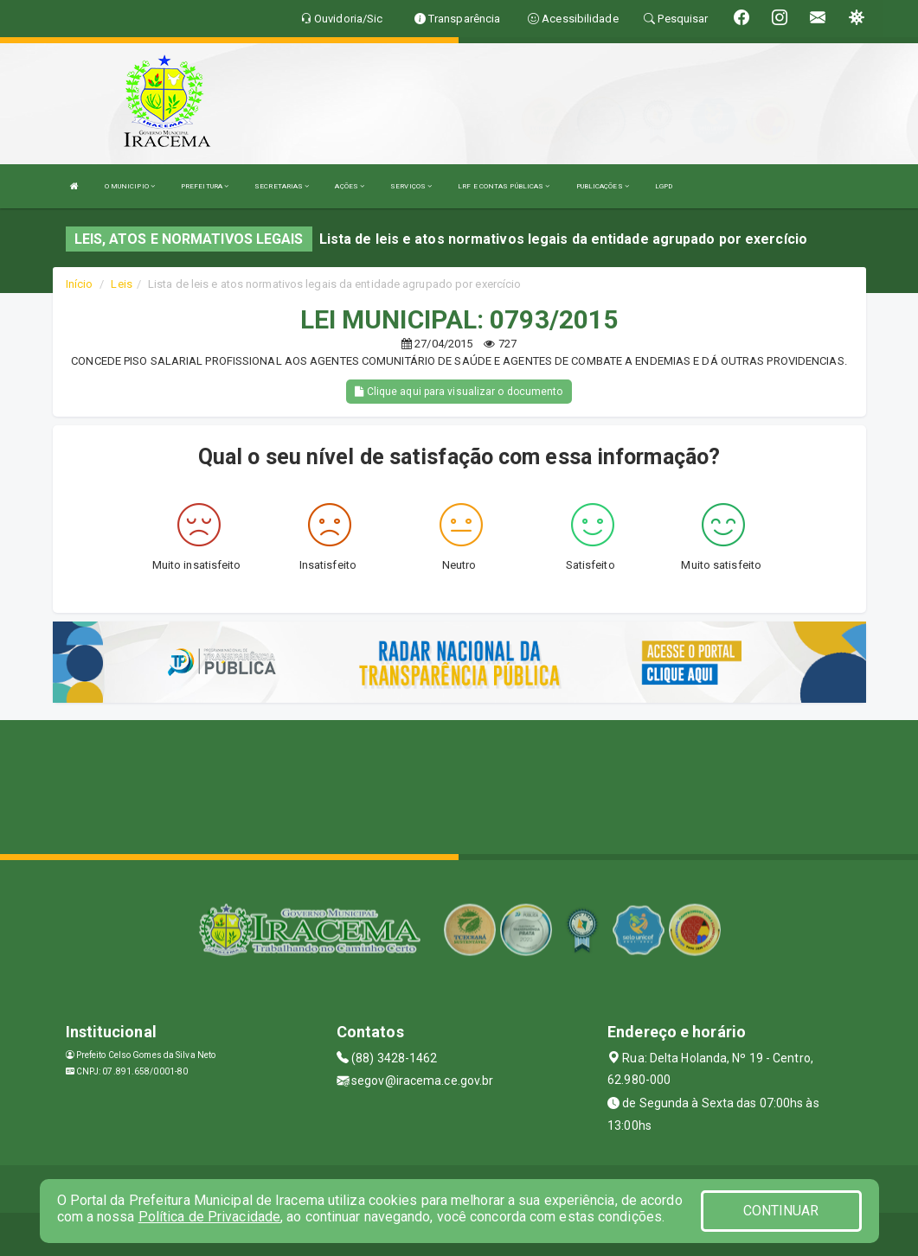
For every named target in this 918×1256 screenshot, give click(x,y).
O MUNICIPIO (130, 186)
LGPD (663, 186)
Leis (121, 283)
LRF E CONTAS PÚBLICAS (503, 186)
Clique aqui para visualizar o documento (458, 392)
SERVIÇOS (411, 186)
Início (79, 283)
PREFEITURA (204, 186)
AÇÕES (349, 186)
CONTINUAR (781, 1210)
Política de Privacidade (209, 1216)
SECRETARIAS (281, 186)
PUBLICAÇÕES (602, 186)
